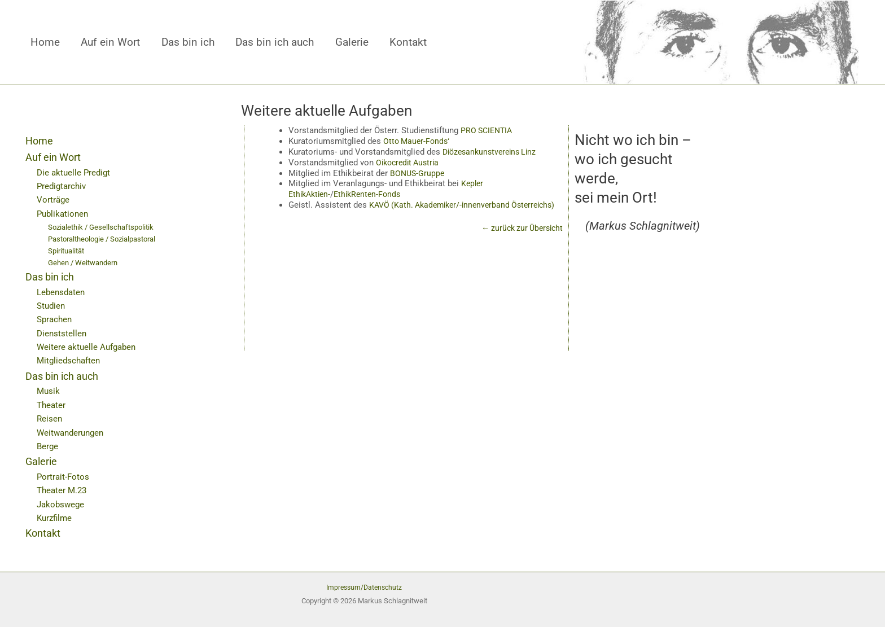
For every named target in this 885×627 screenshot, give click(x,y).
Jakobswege (62, 503)
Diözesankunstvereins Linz (492, 152)
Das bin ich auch (274, 42)
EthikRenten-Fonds (373, 194)
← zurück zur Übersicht (519, 239)
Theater (52, 404)
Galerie (352, 42)
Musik (49, 390)
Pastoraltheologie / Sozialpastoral (107, 238)
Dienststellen (62, 332)
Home (45, 42)
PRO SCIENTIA (488, 130)
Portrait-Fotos (64, 476)
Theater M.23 (63, 490)
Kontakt (408, 42)
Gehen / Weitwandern (86, 261)
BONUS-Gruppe (418, 173)
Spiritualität (68, 250)
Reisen (50, 418)
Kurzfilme (56, 517)
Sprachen (56, 319)
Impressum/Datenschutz (364, 587)
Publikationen (64, 213)
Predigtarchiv (63, 186)
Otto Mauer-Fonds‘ (418, 141)
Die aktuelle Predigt (75, 172)
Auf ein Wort (110, 42)
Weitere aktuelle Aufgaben (89, 346)
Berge (48, 446)
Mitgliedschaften (70, 360)
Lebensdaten (62, 291)
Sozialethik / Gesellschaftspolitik (104, 226)
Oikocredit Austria (410, 162)
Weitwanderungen (72, 432)
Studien (52, 305)
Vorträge (54, 199)
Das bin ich (187, 42)
